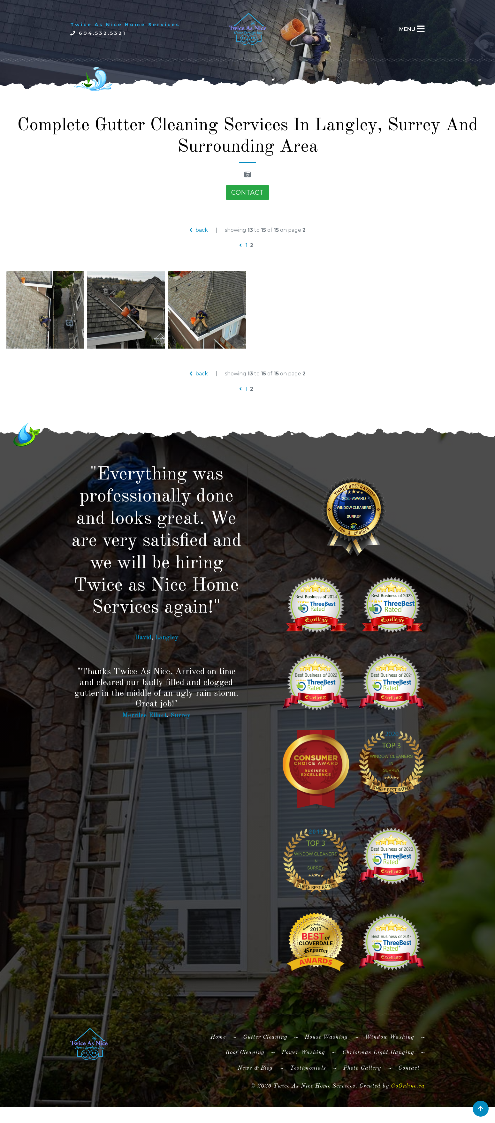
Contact (409, 1088)
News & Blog (255, 1088)
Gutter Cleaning (265, 1057)
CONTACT (247, 213)
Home (220, 1056)
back (198, 250)
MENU (407, 29)
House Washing (326, 1057)
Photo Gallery (362, 1088)
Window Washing (389, 1057)
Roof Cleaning (244, 1073)
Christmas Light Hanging (378, 1073)
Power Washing (303, 1073)
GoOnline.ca (408, 1106)
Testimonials (308, 1088)
